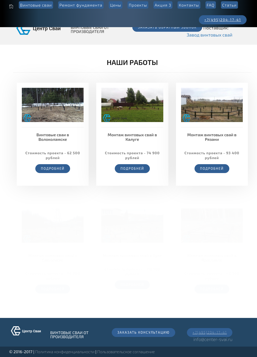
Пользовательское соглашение (126, 351)
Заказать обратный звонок (167, 27)
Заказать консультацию (143, 332)
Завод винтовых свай (209, 35)
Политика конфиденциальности (64, 351)
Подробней (53, 168)
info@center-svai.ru (212, 339)
